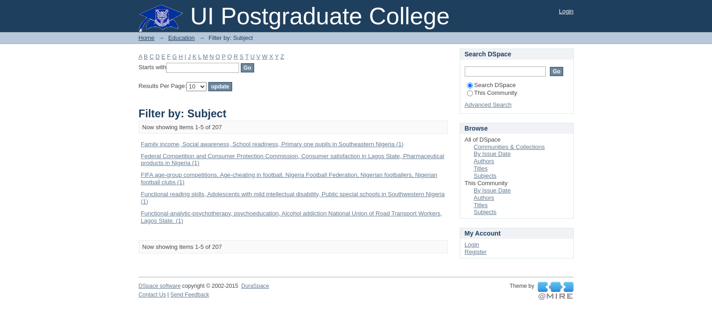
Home (147, 37)
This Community (492, 92)
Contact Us (152, 295)
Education (181, 37)
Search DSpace (491, 85)
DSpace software (160, 286)
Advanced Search (488, 104)
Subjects (485, 175)
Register (476, 251)
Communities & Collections (509, 146)
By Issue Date (492, 153)
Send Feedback (189, 295)
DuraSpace (255, 286)
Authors (484, 161)
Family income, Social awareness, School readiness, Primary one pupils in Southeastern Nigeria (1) (272, 144)
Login (566, 11)
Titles (481, 168)
